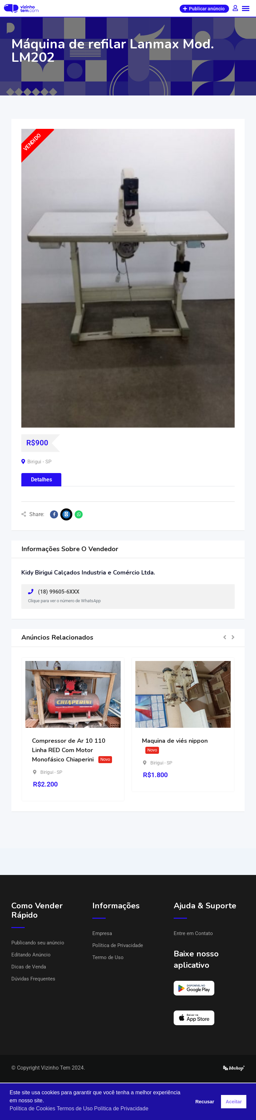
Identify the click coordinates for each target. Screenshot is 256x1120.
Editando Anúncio (31, 955)
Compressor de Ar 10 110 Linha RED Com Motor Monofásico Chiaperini (68, 750)
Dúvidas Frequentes (33, 979)
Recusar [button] (204, 1101)
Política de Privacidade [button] (121, 1108)
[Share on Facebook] (54, 514)
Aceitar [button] (234, 1101)
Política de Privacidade (117, 945)
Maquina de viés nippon (175, 741)
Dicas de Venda (28, 967)
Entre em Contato (193, 933)
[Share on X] (66, 514)
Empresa (102, 933)
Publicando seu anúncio (37, 943)
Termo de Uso (108, 957)
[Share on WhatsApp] (78, 514)
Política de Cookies (32, 1108)
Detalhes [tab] (41, 479)
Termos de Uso (75, 1108)
